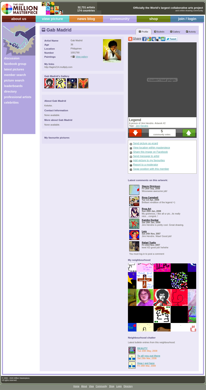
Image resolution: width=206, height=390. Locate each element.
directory (10, 91)
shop (153, 19)
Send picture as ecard (145, 143)
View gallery (82, 56)
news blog (86, 19)
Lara (144, 231)
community (120, 19)
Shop (111, 386)
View (91, 386)
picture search (14, 80)
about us (18, 19)
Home (76, 386)
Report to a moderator (145, 164)
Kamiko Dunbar (150, 220)
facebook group (15, 64)
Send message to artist (146, 156)
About (84, 386)
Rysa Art (146, 208)
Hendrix (144, 125)
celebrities (11, 102)
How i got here (146, 363)
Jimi (138, 125)
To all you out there (148, 355)
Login (119, 386)
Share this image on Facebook (150, 151)
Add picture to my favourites (149, 160)
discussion (11, 58)
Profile (143, 31)
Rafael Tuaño (149, 242)
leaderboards (13, 86)
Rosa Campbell (150, 197)
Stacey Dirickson (151, 186)
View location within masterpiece (151, 147)
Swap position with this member (151, 168)
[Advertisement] (16, 120)
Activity (191, 31)
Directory (128, 386)
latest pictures (14, 69)
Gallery (175, 31)
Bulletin (159, 31)
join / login (187, 19)
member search (15, 75)
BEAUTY (142, 348)
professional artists (17, 97)
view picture (52, 19)
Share (137, 38)
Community (101, 386)
